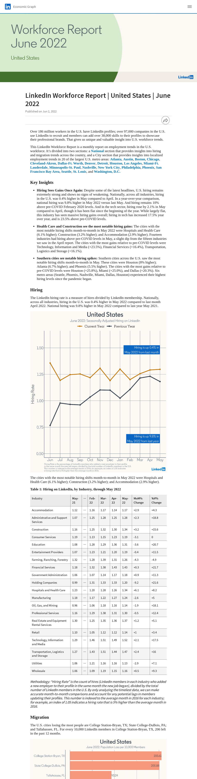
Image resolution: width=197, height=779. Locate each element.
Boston (140, 159)
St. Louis (79, 172)
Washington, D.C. (107, 172)
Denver (90, 163)
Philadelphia (131, 167)
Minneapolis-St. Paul (65, 167)
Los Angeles (133, 163)
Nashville (89, 167)
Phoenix (148, 167)
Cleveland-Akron (43, 163)
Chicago (153, 159)
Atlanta (116, 159)
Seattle (66, 172)
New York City (109, 167)
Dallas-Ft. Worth (70, 163)
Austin (128, 159)
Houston (116, 163)
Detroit (102, 163)
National (97, 151)
